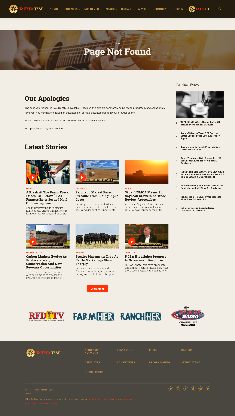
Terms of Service (109, 399)
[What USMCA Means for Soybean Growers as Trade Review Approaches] (146, 172)
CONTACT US (125, 349)
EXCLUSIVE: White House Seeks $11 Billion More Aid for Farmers (200, 123)
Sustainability (34, 252)
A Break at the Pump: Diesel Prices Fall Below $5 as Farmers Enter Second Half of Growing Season (48, 197)
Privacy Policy (94, 399)
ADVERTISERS (126, 362)
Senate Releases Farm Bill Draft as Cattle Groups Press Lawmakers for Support (200, 136)
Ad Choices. (127, 399)
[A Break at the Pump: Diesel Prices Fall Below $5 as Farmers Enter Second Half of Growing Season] (48, 172)
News (54, 9)
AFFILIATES (92, 362)
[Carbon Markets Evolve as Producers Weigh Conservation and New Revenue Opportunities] (48, 236)
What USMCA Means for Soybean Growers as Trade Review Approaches (145, 195)
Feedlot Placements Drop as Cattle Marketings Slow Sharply (97, 260)
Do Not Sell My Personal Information (41, 403)
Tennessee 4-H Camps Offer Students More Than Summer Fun (200, 198)
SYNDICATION (190, 362)
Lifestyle (91, 9)
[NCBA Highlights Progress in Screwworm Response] (146, 236)
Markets (80, 188)
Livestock (130, 252)
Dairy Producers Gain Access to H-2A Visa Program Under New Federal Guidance (201, 160)
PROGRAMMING (159, 362)
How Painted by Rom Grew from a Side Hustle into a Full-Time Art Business (201, 187)
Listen (178, 9)
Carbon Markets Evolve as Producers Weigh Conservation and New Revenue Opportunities (46, 262)
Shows (126, 9)
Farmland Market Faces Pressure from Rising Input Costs (97, 195)
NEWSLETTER (94, 372)
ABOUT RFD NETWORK (92, 351)
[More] (60, 9)
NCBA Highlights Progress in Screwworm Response (145, 258)
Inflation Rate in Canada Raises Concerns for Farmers (197, 209)
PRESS (153, 349)
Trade (128, 188)
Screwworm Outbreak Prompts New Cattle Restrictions (200, 148)
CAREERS (187, 349)
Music (110, 9)
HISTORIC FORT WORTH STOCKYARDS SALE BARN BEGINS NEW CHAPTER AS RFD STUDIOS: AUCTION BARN (202, 174)
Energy (29, 188)
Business (70, 9)
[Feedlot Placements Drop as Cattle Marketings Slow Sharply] (97, 236)
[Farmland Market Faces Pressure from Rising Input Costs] (97, 172)
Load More (97, 288)
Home (117, 43)
